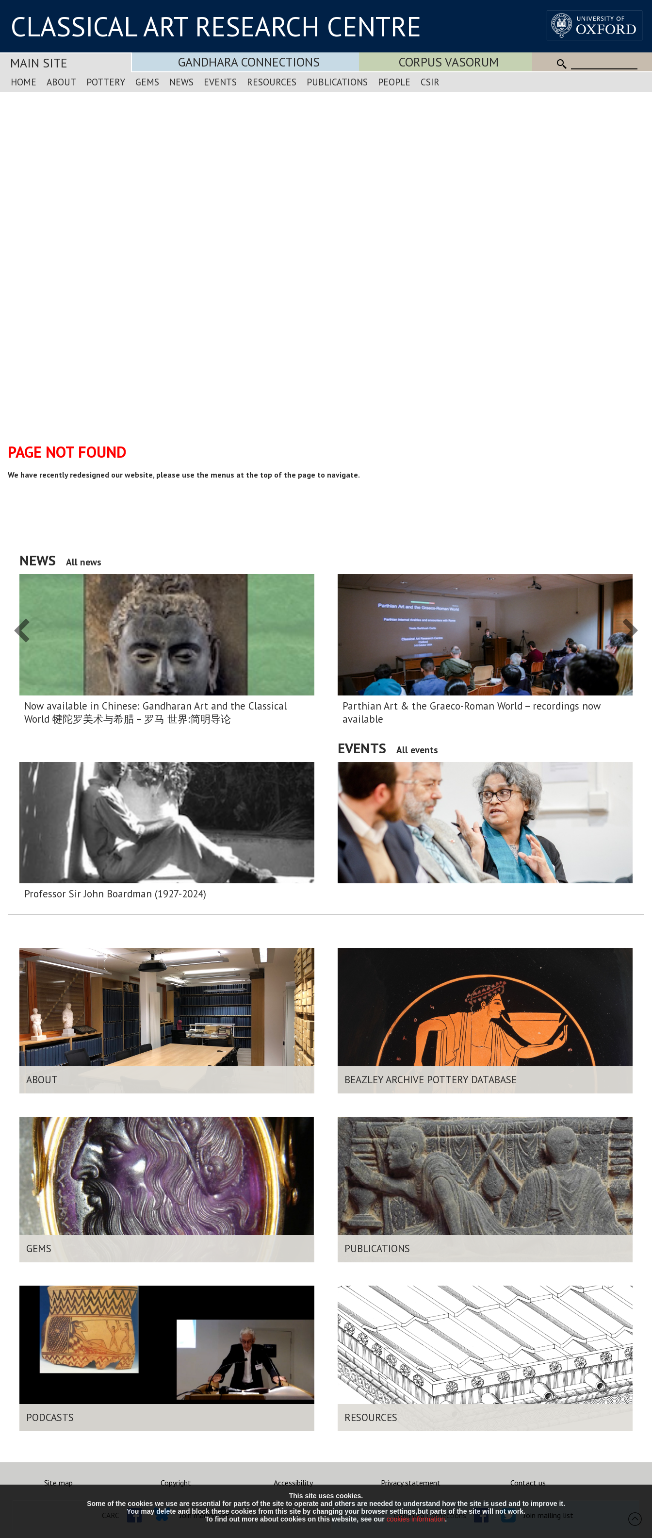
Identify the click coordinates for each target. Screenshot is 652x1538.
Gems (147, 82)
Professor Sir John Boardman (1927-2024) (115, 893)
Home (23, 82)
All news (83, 562)
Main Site (38, 63)
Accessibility (293, 1483)
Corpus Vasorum (449, 62)
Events (220, 82)
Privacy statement (410, 1483)
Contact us (528, 1483)
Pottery (105, 82)
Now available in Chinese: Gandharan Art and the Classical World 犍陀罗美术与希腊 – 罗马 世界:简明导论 (155, 712)
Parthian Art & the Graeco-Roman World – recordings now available (471, 712)
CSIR (430, 82)
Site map (58, 1483)
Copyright (176, 1483)
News (181, 82)
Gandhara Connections (249, 62)
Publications (337, 82)
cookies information (416, 1519)
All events (417, 750)
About (61, 82)
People (394, 82)
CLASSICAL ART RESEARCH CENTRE (216, 26)
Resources (271, 82)
